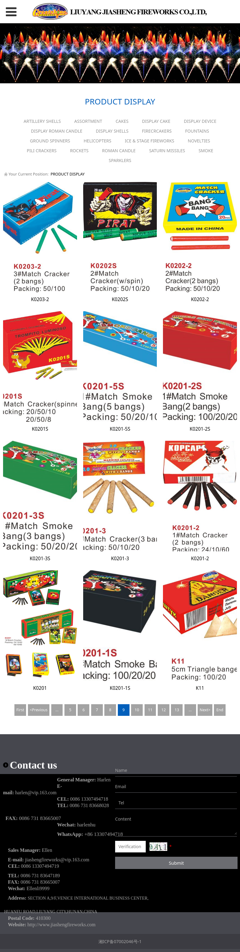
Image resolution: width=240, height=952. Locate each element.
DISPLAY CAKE (156, 121)
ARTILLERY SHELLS (42, 121)
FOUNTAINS (197, 131)
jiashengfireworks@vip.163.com (57, 859)
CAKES (122, 121)
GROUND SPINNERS (50, 141)
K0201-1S (120, 688)
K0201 (40, 688)
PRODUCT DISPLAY (68, 174)
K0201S (40, 429)
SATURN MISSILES (167, 150)
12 (163, 709)
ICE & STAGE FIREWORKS (149, 141)
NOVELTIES (199, 141)
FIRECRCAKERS (157, 131)
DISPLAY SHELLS (112, 131)
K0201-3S (40, 558)
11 (150, 709)
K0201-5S (120, 429)
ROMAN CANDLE (119, 150)
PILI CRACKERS (41, 150)
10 (137, 709)
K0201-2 (200, 558)
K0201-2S (200, 429)
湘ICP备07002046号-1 (120, 941)
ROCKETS (79, 150)
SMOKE (206, 150)
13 (177, 709)
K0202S (120, 299)
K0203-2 (40, 299)
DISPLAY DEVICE (200, 121)
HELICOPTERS (97, 141)
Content (119, 819)
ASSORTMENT (88, 121)
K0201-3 (120, 558)
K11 (200, 688)
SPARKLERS (120, 160)
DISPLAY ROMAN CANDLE (56, 131)
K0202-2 (200, 299)
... (56, 709)
